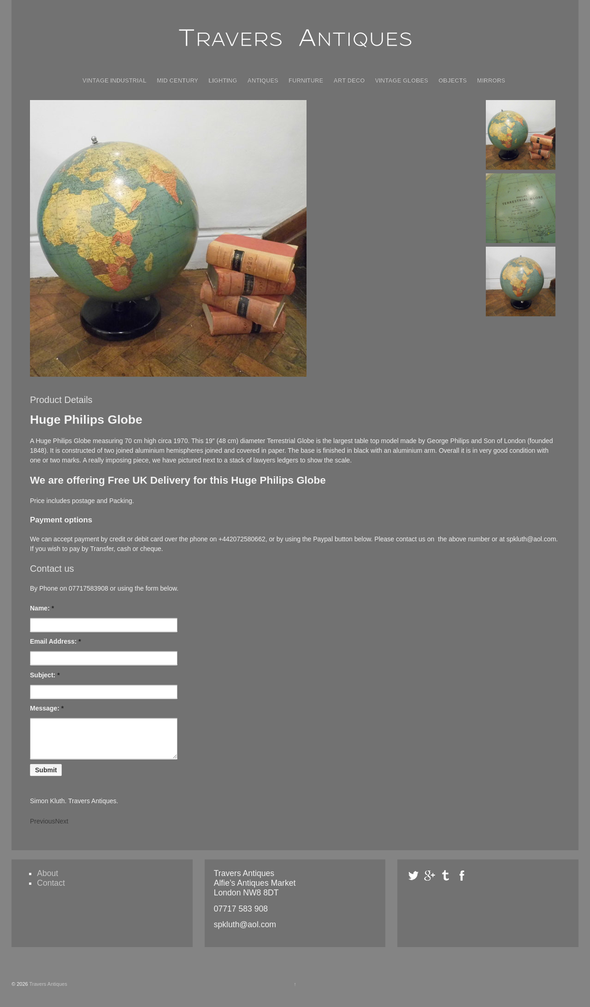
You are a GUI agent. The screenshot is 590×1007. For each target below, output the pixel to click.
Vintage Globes (401, 80)
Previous (42, 828)
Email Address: (55, 641)
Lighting (222, 80)
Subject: (45, 675)
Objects (452, 80)
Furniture (306, 80)
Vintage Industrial (115, 80)
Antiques (263, 80)
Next (61, 828)
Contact (51, 889)
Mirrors (491, 80)
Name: (42, 608)
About (47, 880)
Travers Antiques (47, 991)
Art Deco (349, 80)
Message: (47, 708)
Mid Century (177, 80)
